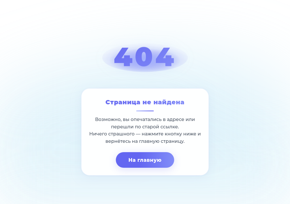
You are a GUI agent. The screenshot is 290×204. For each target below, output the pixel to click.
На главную (144, 160)
